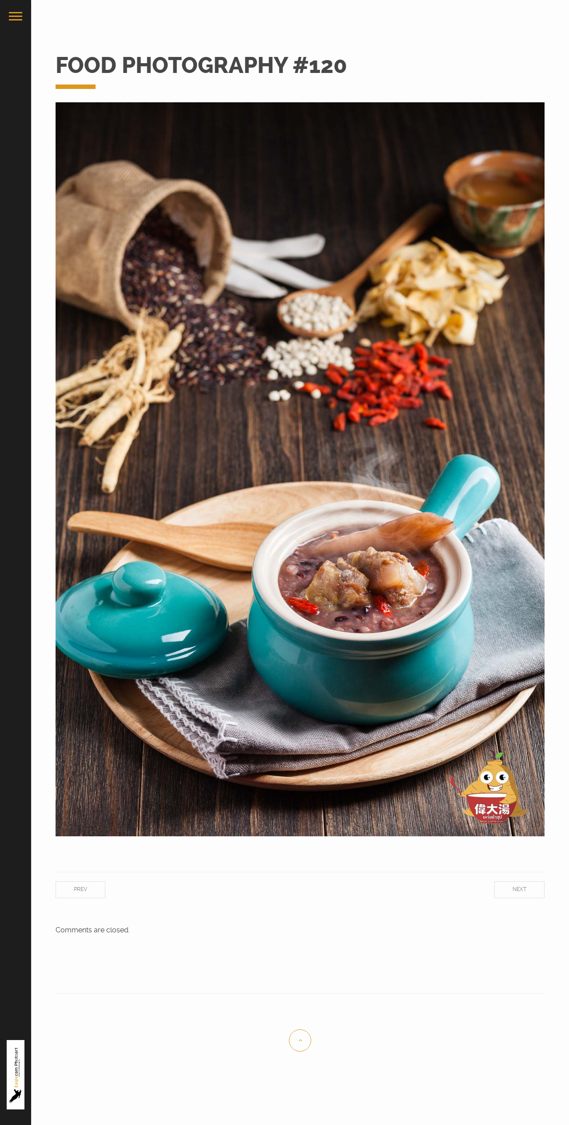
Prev (80, 889)
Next (519, 889)
